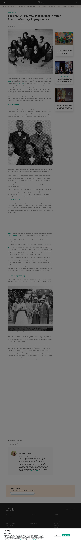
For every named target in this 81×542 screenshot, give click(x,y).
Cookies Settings (57, 535)
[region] (40, 535)
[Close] (79, 535)
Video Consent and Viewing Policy (33, 539)
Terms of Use (16, 539)
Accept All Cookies (66, 535)
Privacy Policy (22, 539)
